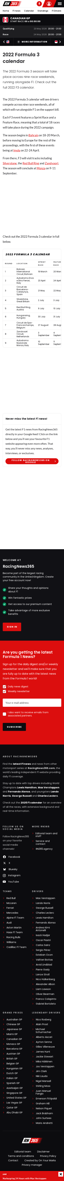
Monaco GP (13, 1044)
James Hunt (43, 1051)
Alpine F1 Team (15, 917)
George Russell (22, 796)
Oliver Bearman (45, 994)
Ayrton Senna (44, 1042)
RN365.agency (44, 849)
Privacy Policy (48, 1156)
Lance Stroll (42, 974)
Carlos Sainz (43, 945)
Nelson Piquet (44, 1108)
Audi (9, 922)
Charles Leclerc (48, 796)
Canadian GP (14, 1039)
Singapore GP (14, 1093)
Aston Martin (14, 927)
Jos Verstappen (45, 1066)
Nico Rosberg (43, 1019)
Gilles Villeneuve (45, 1046)
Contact (13, 1160)
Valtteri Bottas (44, 959)
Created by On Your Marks (40, 1160)
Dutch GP (12, 1073)
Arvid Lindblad (44, 964)
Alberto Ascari (44, 1037)
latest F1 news (22, 764)
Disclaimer (43, 1151)
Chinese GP (13, 1024)
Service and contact (43, 842)
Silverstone (10, 163)
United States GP (16, 1097)
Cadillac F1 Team (16, 947)
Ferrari (10, 907)
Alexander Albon (45, 984)
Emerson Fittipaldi (46, 1098)
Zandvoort (51, 163)
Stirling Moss (43, 1086)
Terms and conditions (21, 1156)
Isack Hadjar (43, 935)
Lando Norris (43, 903)
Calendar (29, 10)
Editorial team (23, 1151)
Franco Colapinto (46, 999)
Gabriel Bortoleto (46, 1003)
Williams (11, 942)
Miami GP (12, 1034)
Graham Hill (42, 1103)
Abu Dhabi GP (14, 1112)
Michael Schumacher (43, 1031)
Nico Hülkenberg (45, 979)
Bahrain (33, 135)
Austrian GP (13, 1053)
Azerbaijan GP (14, 1088)
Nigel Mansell (43, 1081)
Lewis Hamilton (27, 787)
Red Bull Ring (31, 163)
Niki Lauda (41, 1076)
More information (32, 42)
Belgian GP (12, 1063)
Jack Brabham (44, 1113)
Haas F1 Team (14, 932)
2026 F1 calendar (31, 802)
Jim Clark (41, 1071)
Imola (16, 150)
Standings (43, 10)
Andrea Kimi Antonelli (43, 929)
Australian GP (14, 1019)
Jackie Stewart (44, 1056)
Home (6, 10)
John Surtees (43, 1118)
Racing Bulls (13, 937)
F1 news (16, 10)
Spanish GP (13, 1083)
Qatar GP (11, 1107)
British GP (11, 1058)
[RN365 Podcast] (39, 4)
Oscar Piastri (43, 940)
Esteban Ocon (44, 954)
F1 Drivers (56, 10)
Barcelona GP (14, 1048)
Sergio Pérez (43, 950)
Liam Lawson (43, 989)
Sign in (12, 626)
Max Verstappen (48, 787)
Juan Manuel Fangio (43, 1092)
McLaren (11, 903)
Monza (41, 168)
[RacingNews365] (32, 1141)
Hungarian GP (14, 1068)
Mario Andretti (44, 1123)
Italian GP (12, 1078)
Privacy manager (32, 1165)
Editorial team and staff (46, 835)
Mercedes (12, 912)
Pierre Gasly (43, 969)
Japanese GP (14, 1029)
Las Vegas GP (14, 1102)
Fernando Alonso (19, 791)
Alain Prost (42, 1024)
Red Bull (11, 898)
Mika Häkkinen (44, 1061)
